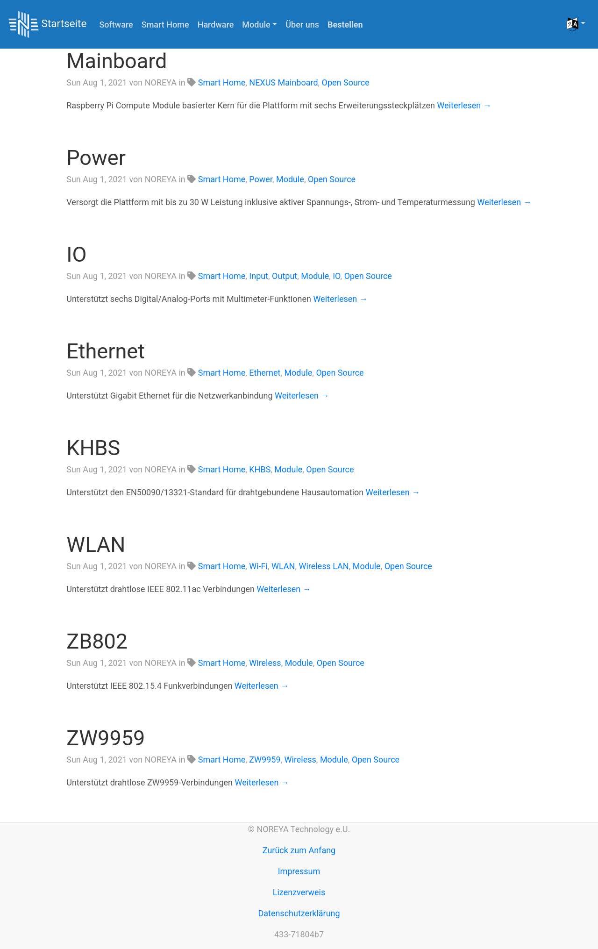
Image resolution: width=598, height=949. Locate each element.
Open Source (346, 82)
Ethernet (105, 351)
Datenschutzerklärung (299, 913)
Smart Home (165, 24)
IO (76, 254)
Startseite (47, 24)
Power (96, 157)
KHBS (93, 447)
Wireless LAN (324, 566)
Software (116, 24)
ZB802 (97, 641)
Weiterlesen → (464, 105)
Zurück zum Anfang (299, 850)
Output (284, 276)
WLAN (95, 544)
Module (290, 179)
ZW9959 (105, 738)
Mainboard (116, 61)
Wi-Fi (258, 566)
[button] (576, 24)
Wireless (265, 663)
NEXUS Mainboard (283, 82)
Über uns (302, 24)
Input (258, 276)
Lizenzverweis (299, 892)
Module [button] (256, 24)
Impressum (299, 871)
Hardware (216, 24)
